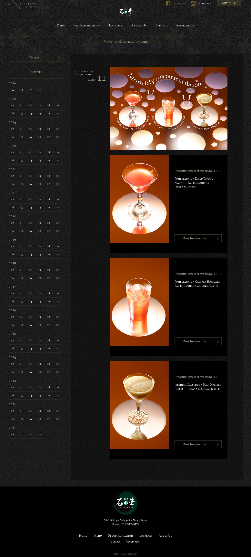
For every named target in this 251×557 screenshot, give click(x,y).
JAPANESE (229, 3)
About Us (138, 25)
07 (57, 105)
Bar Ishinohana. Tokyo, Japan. (125, 12)
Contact (161, 25)
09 (39, 105)
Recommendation (87, 25)
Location (116, 25)
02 (30, 90)
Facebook (179, 3)
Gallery (35, 58)
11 (21, 105)
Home (83, 535)
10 (30, 105)
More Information (194, 238)
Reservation (185, 25)
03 (21, 90)
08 (48, 105)
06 (12, 113)
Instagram (204, 3)
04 (12, 90)
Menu (60, 25)
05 (21, 113)
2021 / (97, 79)
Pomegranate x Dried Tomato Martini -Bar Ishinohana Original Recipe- (194, 183)
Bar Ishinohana (125, 503)
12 (12, 105)
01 (39, 90)
